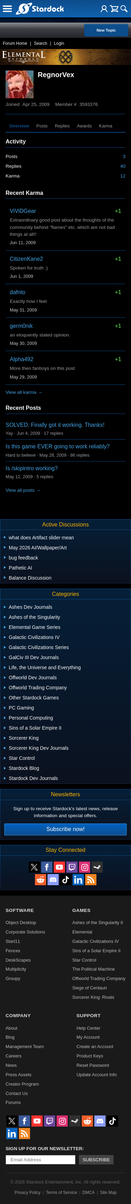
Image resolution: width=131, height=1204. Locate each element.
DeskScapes (18, 960)
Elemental (82, 932)
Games (81, 910)
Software (20, 910)
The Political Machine (93, 969)
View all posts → (23, 490)
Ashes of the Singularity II (97, 922)
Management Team (25, 1046)
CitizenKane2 (26, 259)
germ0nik (21, 326)
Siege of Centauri (89, 987)
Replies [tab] (62, 125)
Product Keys (90, 1055)
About (11, 1028)
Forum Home (15, 43)
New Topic (106, 30)
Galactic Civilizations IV (95, 941)
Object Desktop (21, 922)
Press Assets (18, 1074)
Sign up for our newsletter (44, 1148)
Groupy (13, 978)
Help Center (88, 1028)
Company (18, 1015)
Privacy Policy (27, 1192)
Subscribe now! (65, 829)
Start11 (13, 941)
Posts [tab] (42, 125)
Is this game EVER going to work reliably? (58, 446)
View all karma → (24, 392)
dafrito (17, 292)
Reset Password (93, 1065)
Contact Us (17, 1093)
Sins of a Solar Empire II (96, 950)
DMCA (88, 1192)
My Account (88, 1037)
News (11, 1065)
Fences (13, 950)
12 (122, 175)
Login (59, 43)
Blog (10, 1037)
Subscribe (96, 1159)
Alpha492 (22, 359)
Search (40, 43)
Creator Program (22, 1084)
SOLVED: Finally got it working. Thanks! (55, 425)
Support (89, 1015)
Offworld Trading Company (98, 978)
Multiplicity (16, 969)
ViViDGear (23, 211)
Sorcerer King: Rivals (93, 997)
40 (122, 166)
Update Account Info (97, 1074)
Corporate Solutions (25, 932)
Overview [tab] (19, 125)
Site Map (108, 1192)
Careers (14, 1055)
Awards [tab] (84, 125)
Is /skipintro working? (32, 468)
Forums (13, 1102)
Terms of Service (61, 1192)
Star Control (84, 960)
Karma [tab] (105, 125)
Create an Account (95, 1046)
